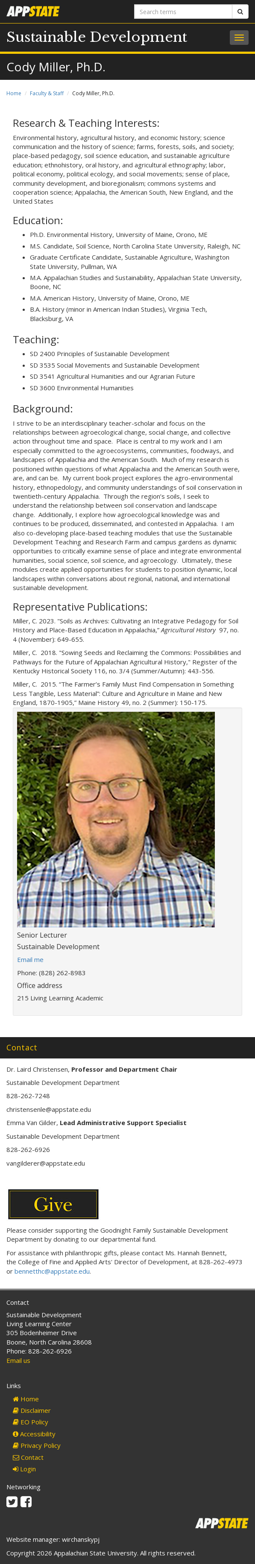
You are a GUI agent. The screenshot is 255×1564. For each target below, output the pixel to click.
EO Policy (30, 1422)
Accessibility (34, 1434)
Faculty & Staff (47, 93)
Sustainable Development (96, 37)
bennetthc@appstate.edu (52, 1271)
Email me (30, 959)
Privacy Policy (37, 1445)
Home (13, 93)
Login (24, 1469)
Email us (18, 1360)
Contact (28, 1457)
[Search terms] (183, 11)
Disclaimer (32, 1410)
